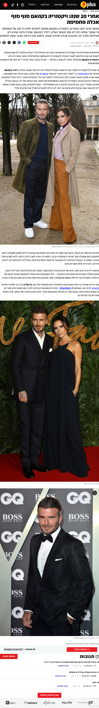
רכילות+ (44, 5)
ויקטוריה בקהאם (76, 46)
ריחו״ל (32, 5)
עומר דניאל (87, 46)
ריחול (84, 11)
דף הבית (72, 5)
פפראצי (58, 5)
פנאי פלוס (94, 11)
